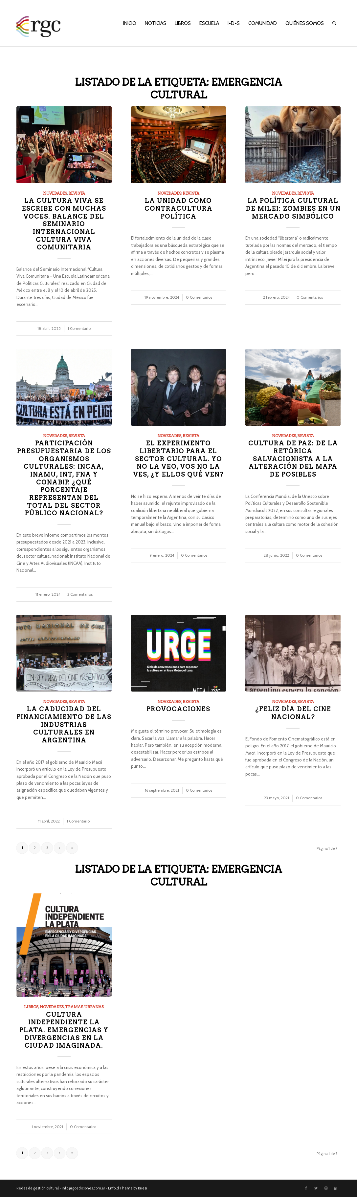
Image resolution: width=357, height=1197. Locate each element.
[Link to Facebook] (306, 1188)
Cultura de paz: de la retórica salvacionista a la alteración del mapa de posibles (293, 459)
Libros (31, 1007)
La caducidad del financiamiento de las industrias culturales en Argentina (63, 725)
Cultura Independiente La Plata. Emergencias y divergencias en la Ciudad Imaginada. (63, 1030)
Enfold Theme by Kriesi (127, 1188)
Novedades (55, 193)
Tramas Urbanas (84, 1007)
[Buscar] (334, 23)
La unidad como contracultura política (178, 208)
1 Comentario (79, 328)
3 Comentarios (80, 594)
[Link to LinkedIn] (336, 1188)
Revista (76, 193)
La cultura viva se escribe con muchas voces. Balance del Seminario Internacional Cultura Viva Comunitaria (64, 224)
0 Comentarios (199, 297)
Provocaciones (178, 709)
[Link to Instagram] (326, 1188)
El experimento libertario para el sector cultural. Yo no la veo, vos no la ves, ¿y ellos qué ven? (178, 459)
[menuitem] (130, 23)
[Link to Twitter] (316, 1188)
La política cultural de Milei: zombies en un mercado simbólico (293, 208)
